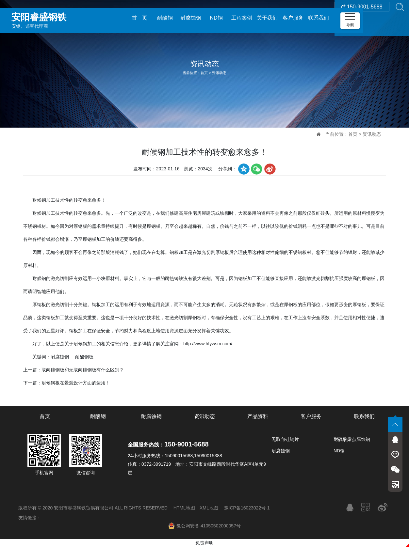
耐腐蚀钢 (190, 18)
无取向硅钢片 (285, 439)
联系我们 (318, 18)
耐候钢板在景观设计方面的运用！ (75, 382)
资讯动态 (219, 73)
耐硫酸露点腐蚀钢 (352, 439)
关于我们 (267, 18)
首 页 (139, 18)
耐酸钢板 (84, 356)
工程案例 (241, 18)
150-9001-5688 (362, 18)
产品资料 (257, 416)
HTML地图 (184, 507)
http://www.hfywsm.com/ (207, 343)
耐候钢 (39, 213)
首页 (204, 73)
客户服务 (293, 18)
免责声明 (204, 542)
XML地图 (209, 507)
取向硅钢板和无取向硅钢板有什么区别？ (82, 369)
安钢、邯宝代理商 (57, 17)
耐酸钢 (165, 18)
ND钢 (216, 18)
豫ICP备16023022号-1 (247, 507)
